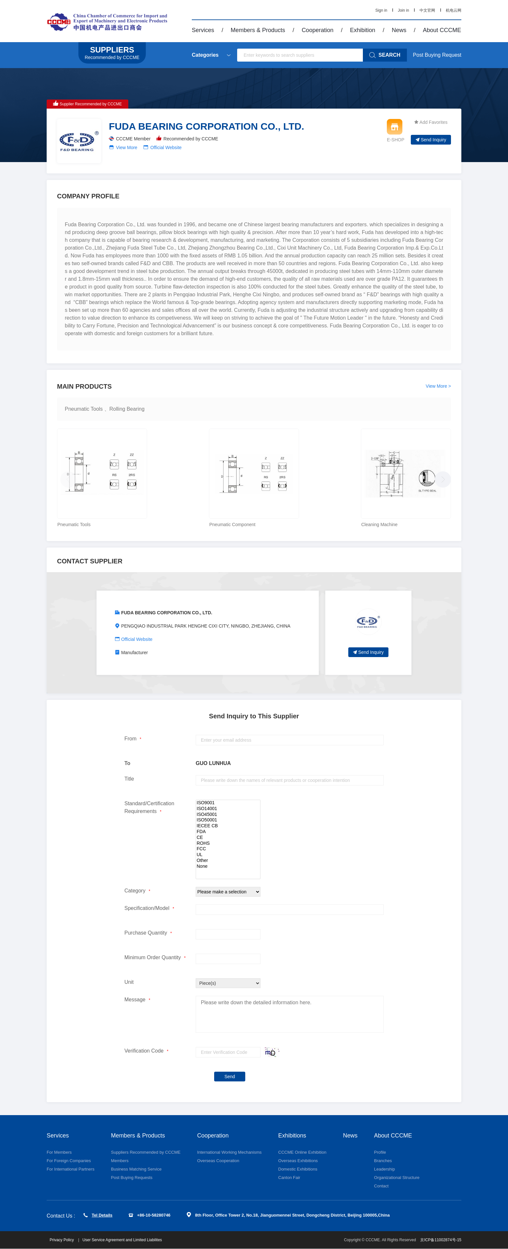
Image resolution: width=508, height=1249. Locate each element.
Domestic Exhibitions (298, 1169)
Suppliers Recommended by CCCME (146, 1152)
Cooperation (317, 30)
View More (126, 147)
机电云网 (453, 10)
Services (203, 30)
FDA (228, 832)
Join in (403, 10)
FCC (228, 849)
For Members (59, 1152)
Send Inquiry (431, 139)
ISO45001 (228, 815)
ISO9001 (228, 803)
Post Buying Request (437, 55)
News (399, 30)
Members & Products (258, 30)
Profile (380, 1152)
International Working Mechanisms (229, 1152)
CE (228, 838)
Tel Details (97, 1215)
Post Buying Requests (132, 1177)
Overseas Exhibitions (298, 1160)
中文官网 (427, 10)
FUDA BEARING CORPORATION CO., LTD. (166, 612)
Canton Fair (289, 1177)
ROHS (228, 843)
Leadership (384, 1169)
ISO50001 (228, 820)
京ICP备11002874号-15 (440, 1240)
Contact (381, 1186)
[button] (441, 477)
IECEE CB (228, 826)
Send (230, 1076)
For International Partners (70, 1169)
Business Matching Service (136, 1169)
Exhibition (362, 30)
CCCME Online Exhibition (302, 1152)
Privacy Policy (62, 1240)
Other (228, 861)
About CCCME (442, 30)
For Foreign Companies (69, 1160)
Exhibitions (292, 1135)
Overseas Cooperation (218, 1160)
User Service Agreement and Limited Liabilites (122, 1240)
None (228, 866)
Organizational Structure (397, 1177)
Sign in (381, 10)
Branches (383, 1160)
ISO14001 (228, 809)
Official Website (166, 147)
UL (228, 855)
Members (120, 1160)
